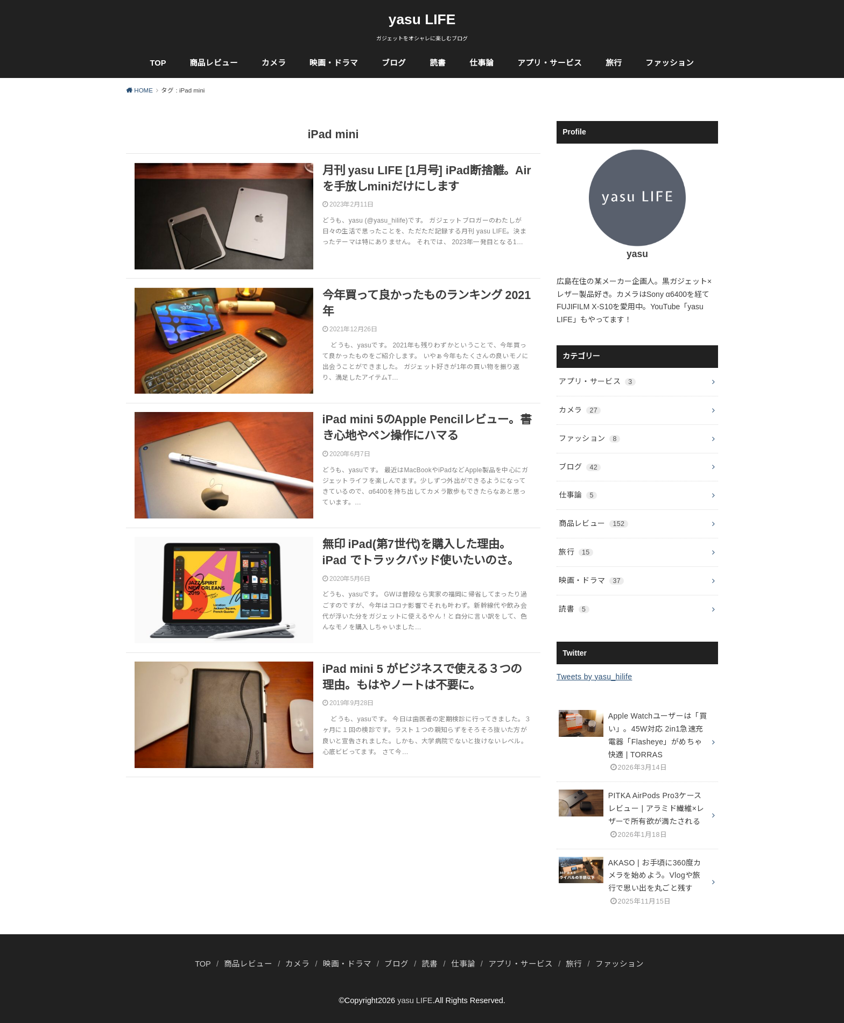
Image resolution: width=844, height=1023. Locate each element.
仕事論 (481, 63)
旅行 (614, 63)
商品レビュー (213, 63)
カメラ (274, 63)
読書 (438, 63)
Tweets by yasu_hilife (594, 676)
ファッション (669, 63)
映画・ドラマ (334, 63)
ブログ (394, 63)
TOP (158, 63)
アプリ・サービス (549, 63)
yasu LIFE (422, 19)
